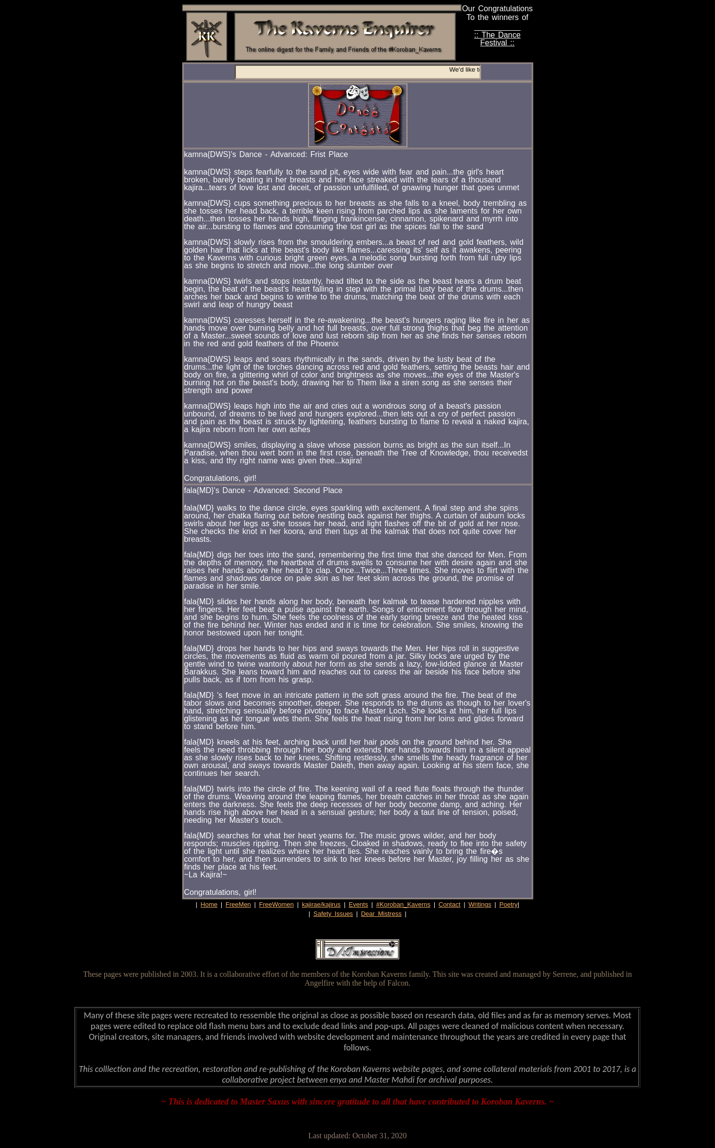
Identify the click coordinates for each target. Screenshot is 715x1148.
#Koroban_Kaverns (403, 904)
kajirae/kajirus (321, 904)
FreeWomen (276, 904)
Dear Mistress (381, 913)
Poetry (509, 904)
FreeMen (238, 904)
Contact (450, 904)
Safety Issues (333, 913)
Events (358, 904)
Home (209, 904)
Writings (479, 904)
